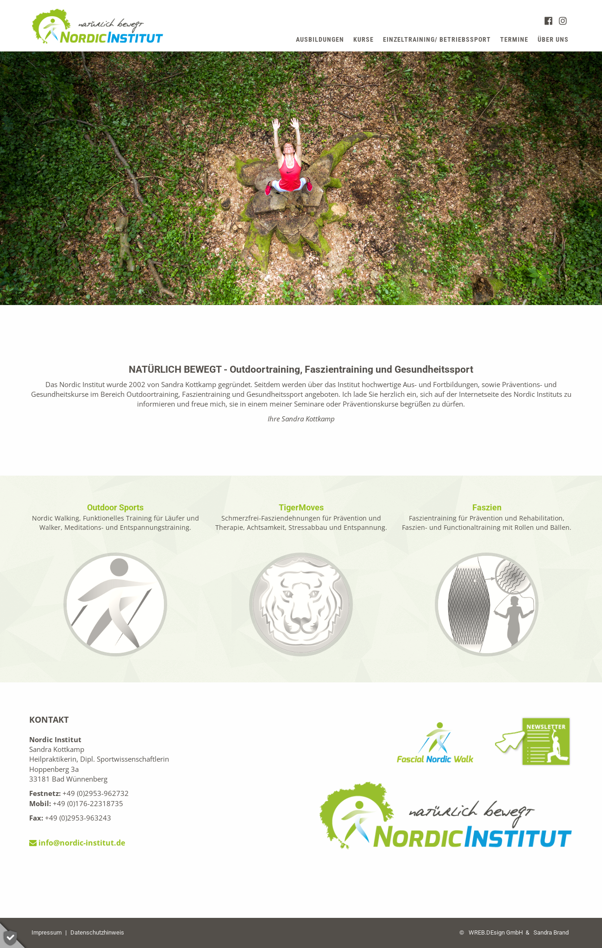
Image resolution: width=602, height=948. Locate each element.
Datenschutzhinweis (97, 932)
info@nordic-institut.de (77, 843)
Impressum (46, 932)
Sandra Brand (551, 932)
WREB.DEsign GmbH (496, 932)
